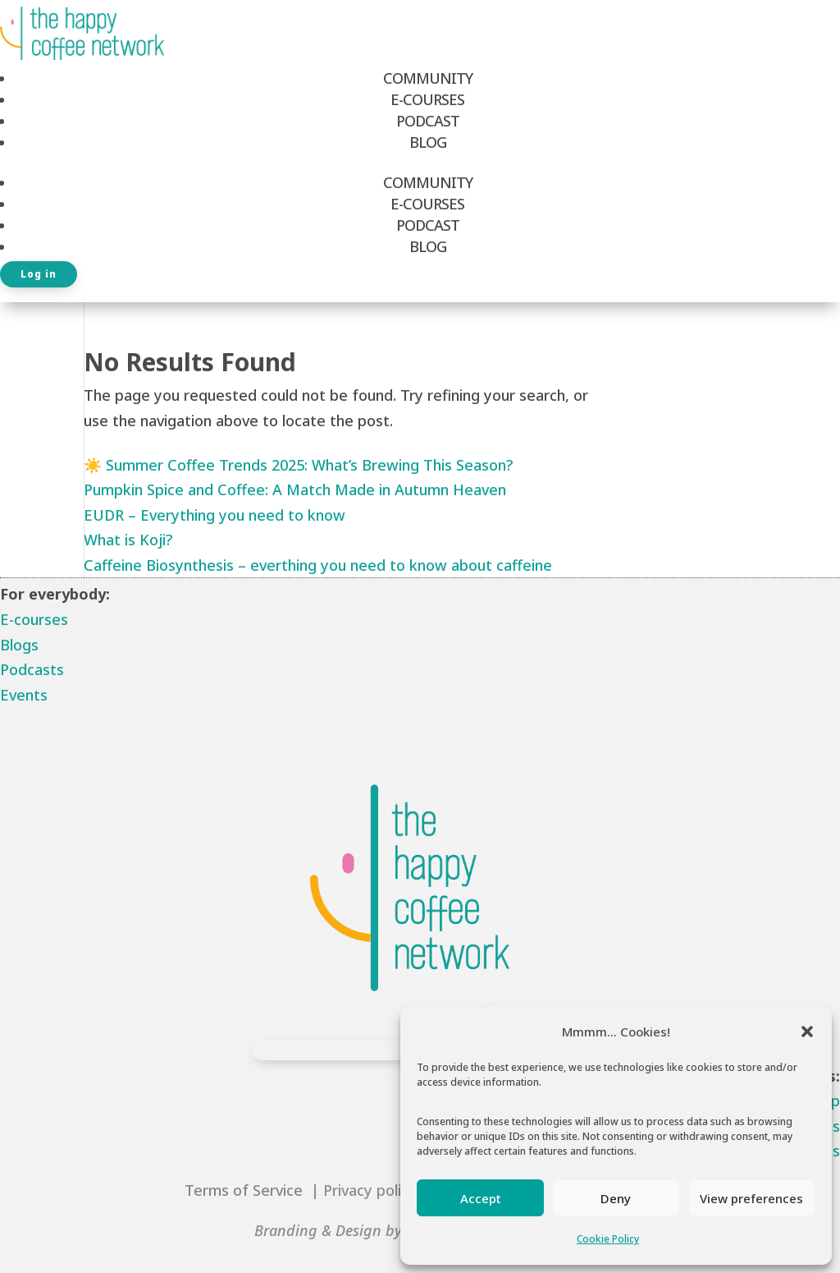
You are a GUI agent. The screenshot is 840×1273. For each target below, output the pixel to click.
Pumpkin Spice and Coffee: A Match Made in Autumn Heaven (295, 489)
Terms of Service (246, 1190)
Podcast (427, 121)
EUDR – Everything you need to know (214, 515)
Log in (39, 274)
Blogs (19, 645)
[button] (807, 1031)
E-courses (34, 619)
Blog (427, 142)
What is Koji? (128, 539)
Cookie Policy (608, 1239)
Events (24, 695)
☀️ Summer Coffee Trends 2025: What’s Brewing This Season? (298, 465)
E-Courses (427, 99)
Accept (480, 1198)
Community (427, 78)
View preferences (751, 1198)
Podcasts (32, 669)
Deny (615, 1198)
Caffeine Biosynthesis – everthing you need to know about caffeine (318, 565)
